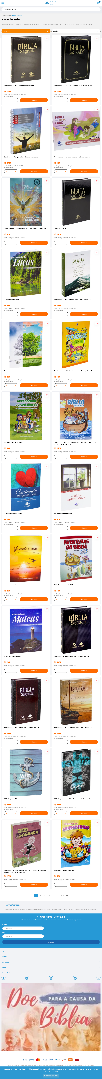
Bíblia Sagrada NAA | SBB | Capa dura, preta (19, 86)
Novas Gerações (17, 15)
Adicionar (34, 100)
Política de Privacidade (51, 1071)
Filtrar (26, 31)
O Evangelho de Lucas (11, 300)
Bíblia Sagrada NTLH (61, 228)
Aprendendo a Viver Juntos (13, 442)
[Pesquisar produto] (97, 10)
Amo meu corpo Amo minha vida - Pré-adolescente (72, 157)
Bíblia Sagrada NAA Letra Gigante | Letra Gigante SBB (73, 300)
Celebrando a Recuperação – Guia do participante (21, 157)
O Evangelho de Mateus (12, 656)
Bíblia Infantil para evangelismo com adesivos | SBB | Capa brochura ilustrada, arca (75, 443)
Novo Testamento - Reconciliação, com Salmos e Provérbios (25, 228)
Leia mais (4, 27)
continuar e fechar (51, 1076)
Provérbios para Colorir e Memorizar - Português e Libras (74, 371)
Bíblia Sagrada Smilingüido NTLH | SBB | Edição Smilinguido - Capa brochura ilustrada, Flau (25, 871)
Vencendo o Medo (10, 585)
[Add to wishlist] (46, 38)
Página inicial (7, 15)
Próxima (64, 895)
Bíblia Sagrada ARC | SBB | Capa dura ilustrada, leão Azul (74, 799)
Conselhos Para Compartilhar (64, 870)
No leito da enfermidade (63, 513)
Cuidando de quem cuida (13, 513)
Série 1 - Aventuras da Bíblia (64, 585)
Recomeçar (8, 371)
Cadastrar (51, 942)
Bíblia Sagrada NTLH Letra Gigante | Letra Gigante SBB (73, 727)
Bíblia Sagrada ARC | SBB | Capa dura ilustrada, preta (73, 86)
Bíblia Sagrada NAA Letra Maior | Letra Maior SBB (71, 656)
